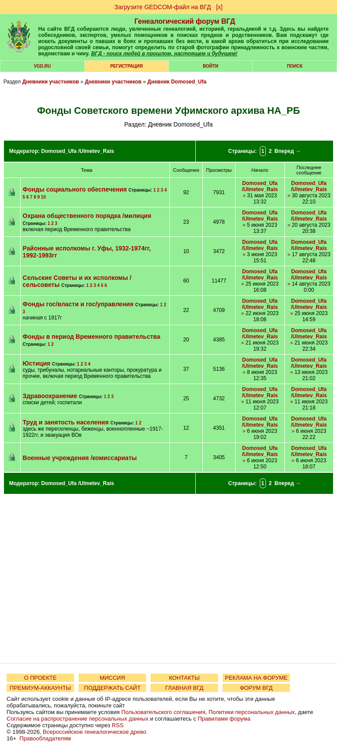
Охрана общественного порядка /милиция (87, 215)
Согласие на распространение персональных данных (77, 718)
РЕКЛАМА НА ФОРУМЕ (256, 677)
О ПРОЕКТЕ (40, 677)
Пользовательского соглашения (163, 712)
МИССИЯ (112, 677)
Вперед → (288, 151)
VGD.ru (42, 66)
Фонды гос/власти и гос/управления (78, 304)
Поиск (294, 66)
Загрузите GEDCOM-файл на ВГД (163, 7)
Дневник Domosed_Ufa (177, 82)
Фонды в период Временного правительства (92, 336)
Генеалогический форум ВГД (184, 21)
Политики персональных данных (251, 712)
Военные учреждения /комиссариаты (80, 457)
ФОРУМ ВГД (256, 688)
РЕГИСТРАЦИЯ (126, 66)
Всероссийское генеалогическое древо (95, 732)
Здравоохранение (50, 395)
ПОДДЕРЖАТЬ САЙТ (112, 688)
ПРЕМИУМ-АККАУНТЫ (40, 688)
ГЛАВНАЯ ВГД (184, 688)
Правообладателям (45, 738)
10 (43, 197)
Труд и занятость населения (66, 422)
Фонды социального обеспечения (75, 189)
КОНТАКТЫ (184, 677)
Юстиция (36, 363)
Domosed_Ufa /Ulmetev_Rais (77, 151)
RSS (118, 725)
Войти (210, 66)
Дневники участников (50, 82)
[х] (219, 7)
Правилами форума (224, 718)
